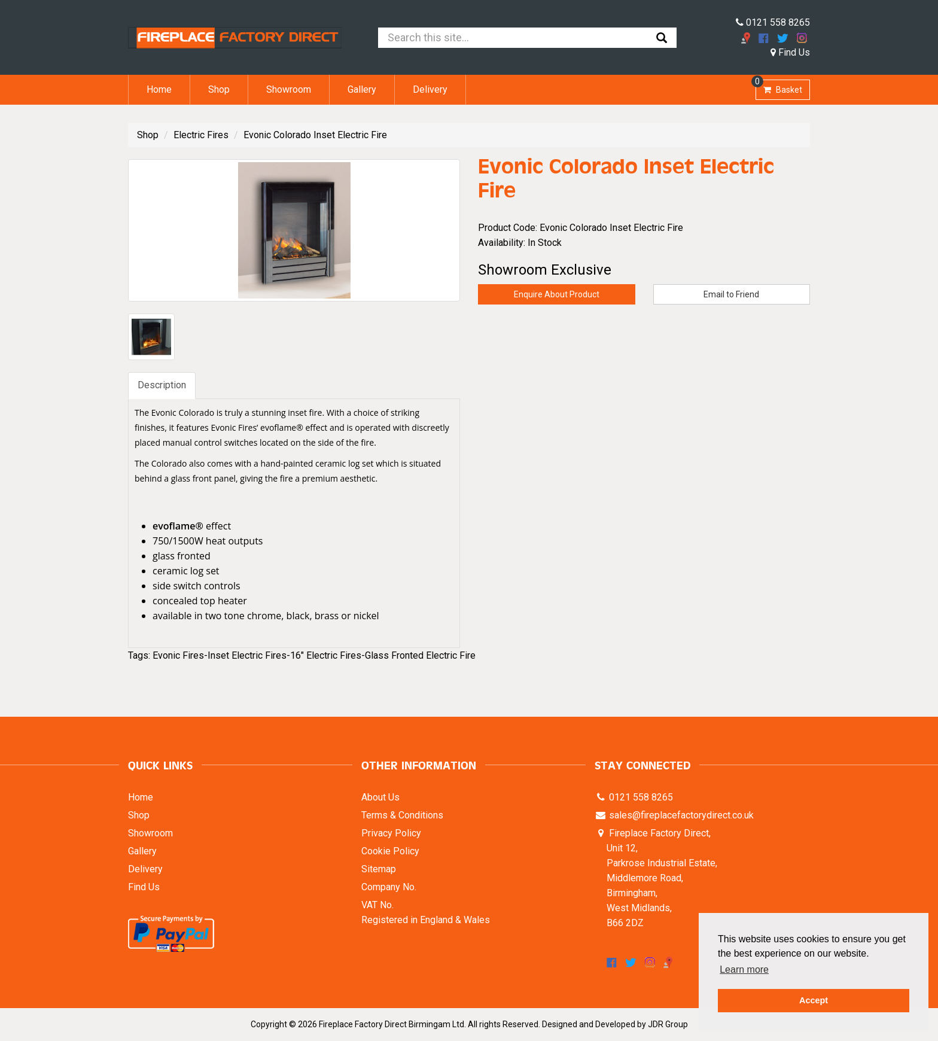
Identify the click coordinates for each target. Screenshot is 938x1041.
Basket (779, 87)
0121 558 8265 (773, 22)
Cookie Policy (390, 851)
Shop (219, 89)
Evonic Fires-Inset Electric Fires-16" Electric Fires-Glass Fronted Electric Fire (314, 655)
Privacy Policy (391, 833)
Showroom (288, 89)
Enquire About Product (556, 294)
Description (162, 385)
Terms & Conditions (402, 815)
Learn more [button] (744, 969)
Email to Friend (731, 294)
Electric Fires (201, 135)
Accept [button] (813, 1000)
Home (159, 89)
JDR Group (668, 1024)
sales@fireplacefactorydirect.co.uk (680, 815)
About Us (380, 797)
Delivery (430, 89)
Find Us (790, 52)
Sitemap (378, 869)
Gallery (362, 89)
